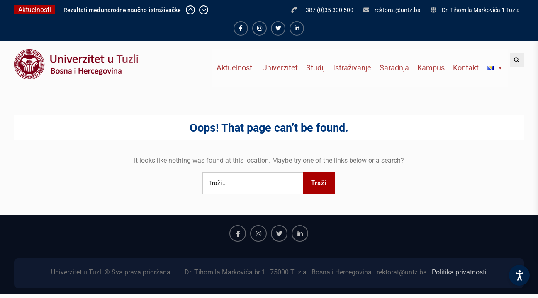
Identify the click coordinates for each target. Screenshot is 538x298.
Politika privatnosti (459, 272)
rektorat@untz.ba (398, 10)
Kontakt (466, 67)
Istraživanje (352, 67)
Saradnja (394, 67)
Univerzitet (280, 67)
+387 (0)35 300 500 (327, 10)
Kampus (431, 67)
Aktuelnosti (235, 67)
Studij (315, 67)
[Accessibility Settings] (519, 275)
